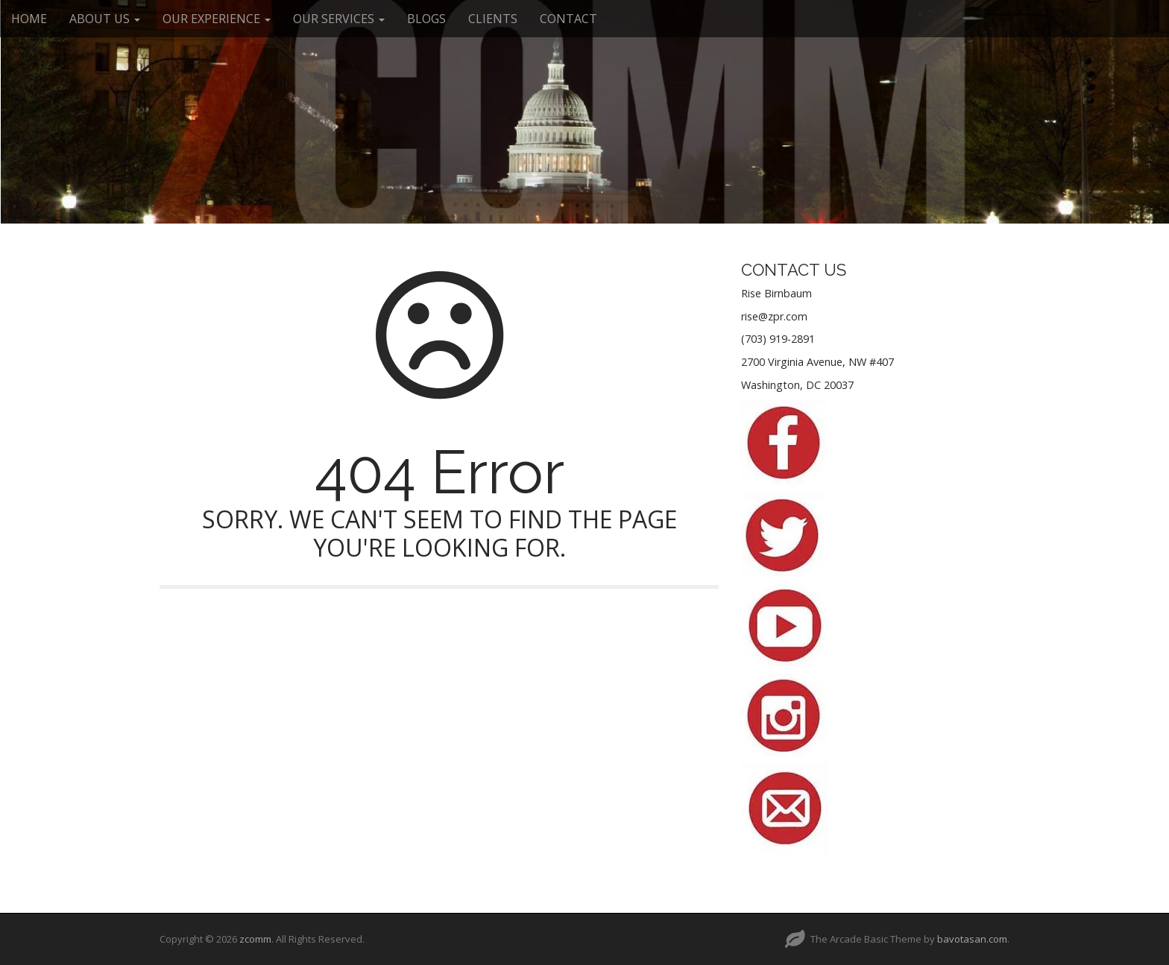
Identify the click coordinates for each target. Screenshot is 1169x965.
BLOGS (426, 18)
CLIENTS (492, 18)
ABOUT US (104, 18)
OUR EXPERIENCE (217, 18)
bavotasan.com (972, 939)
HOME (29, 18)
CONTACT (568, 18)
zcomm (255, 939)
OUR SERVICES (339, 18)
